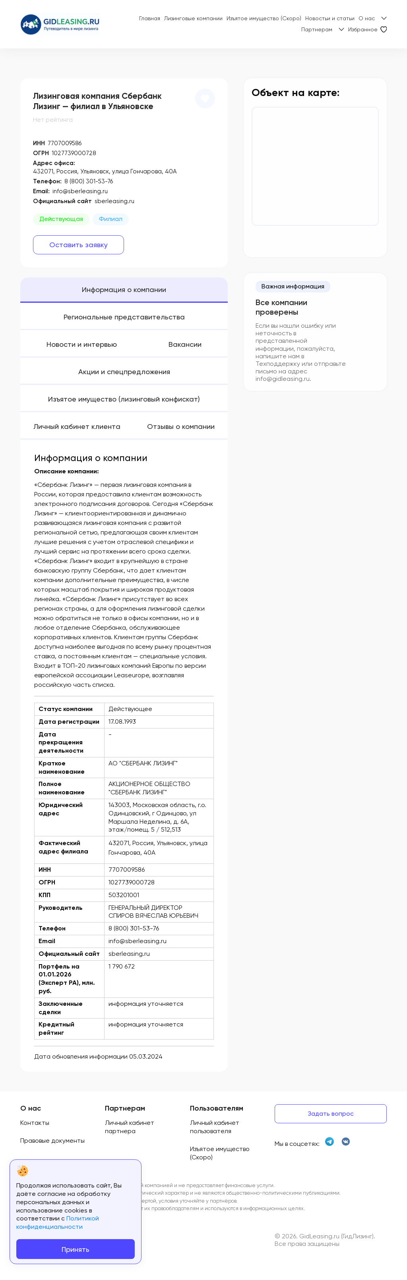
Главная (149, 18)
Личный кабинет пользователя (214, 1127)
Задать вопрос (331, 1113)
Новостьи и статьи (330, 18)
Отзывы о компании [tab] (181, 426)
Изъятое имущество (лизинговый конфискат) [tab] (124, 399)
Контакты (34, 1122)
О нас (367, 18)
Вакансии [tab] (185, 344)
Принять (75, 1249)
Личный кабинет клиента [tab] (76, 426)
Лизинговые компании (193, 18)
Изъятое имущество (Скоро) (264, 18)
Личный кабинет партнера (129, 1127)
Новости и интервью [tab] (82, 344)
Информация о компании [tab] (124, 289)
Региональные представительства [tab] (124, 317)
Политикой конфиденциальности (57, 1222)
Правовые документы (52, 1140)
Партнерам (316, 29)
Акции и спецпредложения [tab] (124, 371)
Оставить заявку (78, 244)
